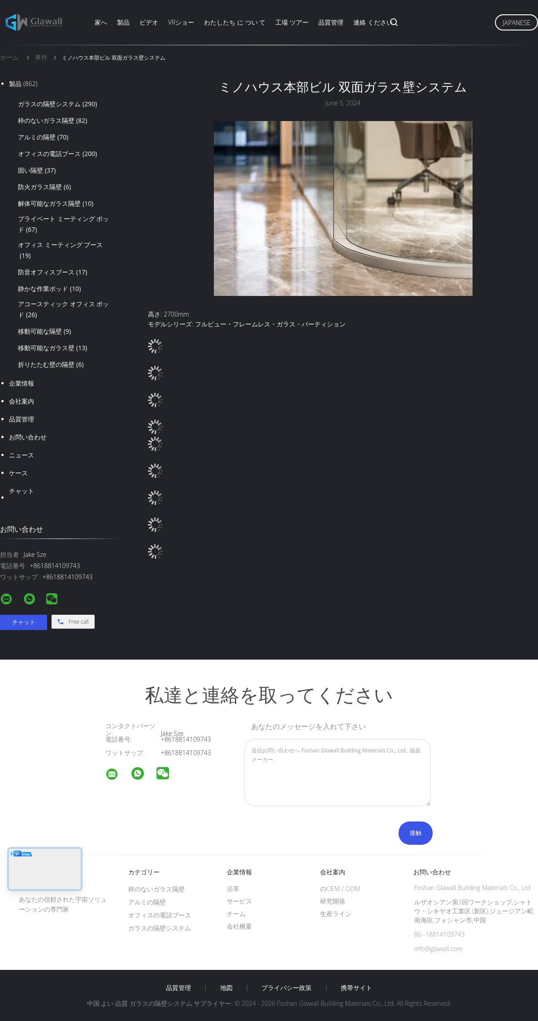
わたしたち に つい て (234, 22)
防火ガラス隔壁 (44, 187)
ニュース (21, 455)
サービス (239, 901)
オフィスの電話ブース (57, 153)
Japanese (516, 22)
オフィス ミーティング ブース (60, 250)
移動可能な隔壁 (44, 331)
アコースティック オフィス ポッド (63, 310)
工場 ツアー (291, 22)
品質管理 (330, 22)
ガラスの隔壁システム (57, 104)
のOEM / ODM (340, 888)
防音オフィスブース (52, 272)
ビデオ (148, 22)
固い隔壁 (37, 170)
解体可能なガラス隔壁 (55, 203)
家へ (101, 22)
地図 (226, 988)
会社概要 (239, 926)
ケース (18, 473)
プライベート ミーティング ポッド (63, 224)
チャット (21, 491)
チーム (236, 913)
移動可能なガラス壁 (52, 348)
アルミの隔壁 (43, 137)
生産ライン (335, 913)
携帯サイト (356, 988)
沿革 (233, 888)
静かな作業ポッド (49, 288)
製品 (123, 22)
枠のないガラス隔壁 (52, 120)
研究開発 (332, 901)
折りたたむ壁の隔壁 (50, 364)
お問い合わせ (28, 437)
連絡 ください (373, 22)
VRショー (181, 22)
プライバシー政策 (286, 988)
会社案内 (21, 401)
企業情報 (21, 383)
